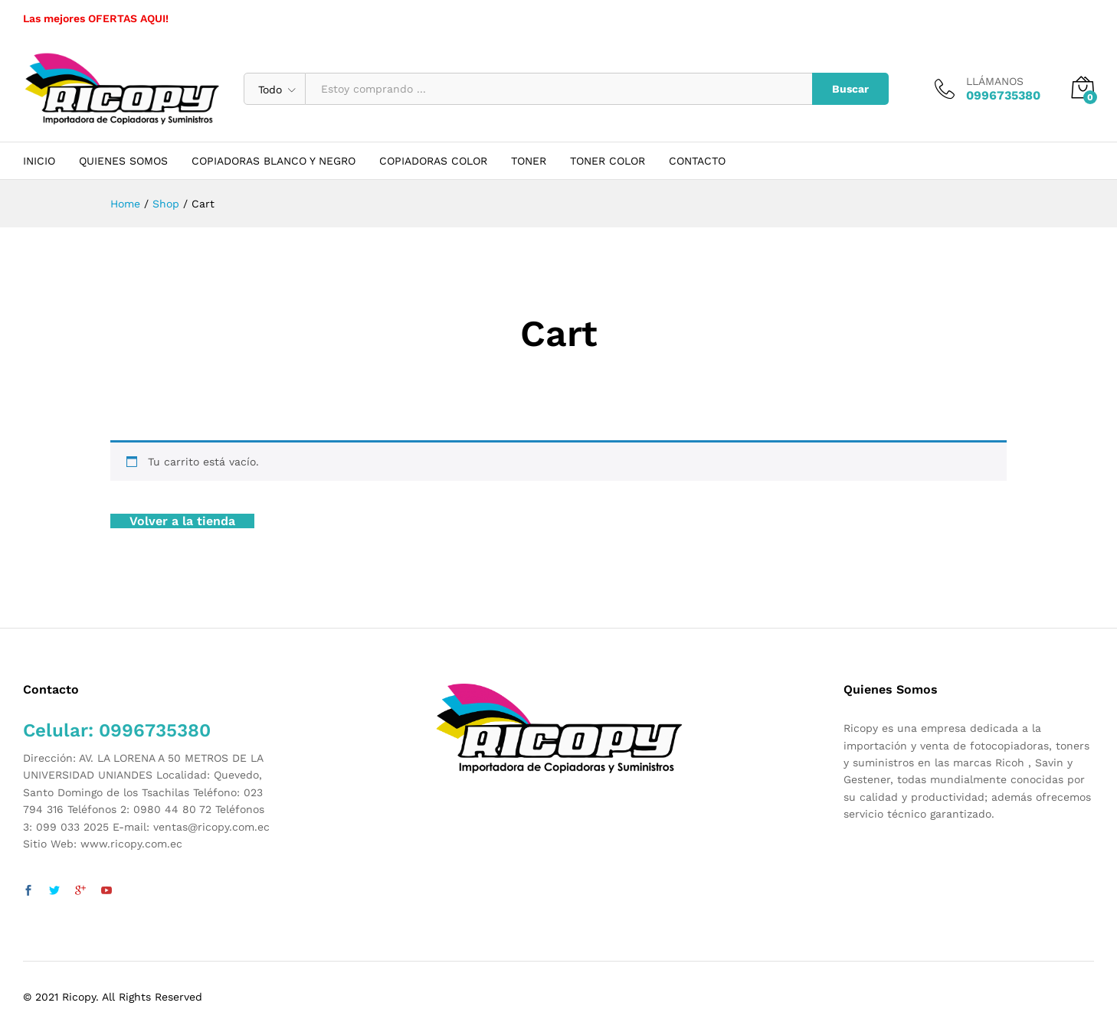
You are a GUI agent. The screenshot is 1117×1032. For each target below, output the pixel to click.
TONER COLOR (607, 160)
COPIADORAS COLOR (433, 160)
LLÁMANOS (995, 81)
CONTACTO (697, 160)
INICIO (39, 160)
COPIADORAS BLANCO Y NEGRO (273, 160)
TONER (528, 160)
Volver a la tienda (182, 521)
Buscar (850, 89)
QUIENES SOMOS (123, 160)
